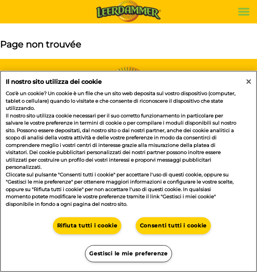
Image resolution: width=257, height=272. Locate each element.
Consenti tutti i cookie (173, 225)
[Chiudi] (248, 81)
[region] (128, 171)
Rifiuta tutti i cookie (87, 225)
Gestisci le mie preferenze (128, 253)
